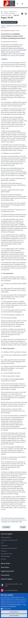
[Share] (25, 13)
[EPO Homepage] (9, 4)
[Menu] (23, 3)
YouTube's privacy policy (15, 604)
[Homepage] (1, 11)
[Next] (23, 527)
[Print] (22, 13)
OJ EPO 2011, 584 (16, 522)
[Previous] (6, 527)
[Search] (17, 3)
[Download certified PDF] (9, 22)
